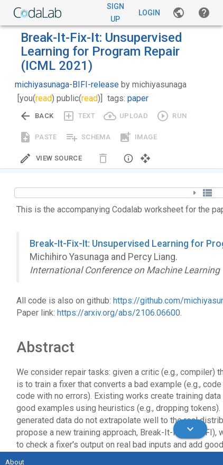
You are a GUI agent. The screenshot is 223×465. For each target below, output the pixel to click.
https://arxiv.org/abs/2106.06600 (118, 313)
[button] (204, 12)
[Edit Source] (50, 158)
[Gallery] (178, 12)
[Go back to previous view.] (36, 116)
